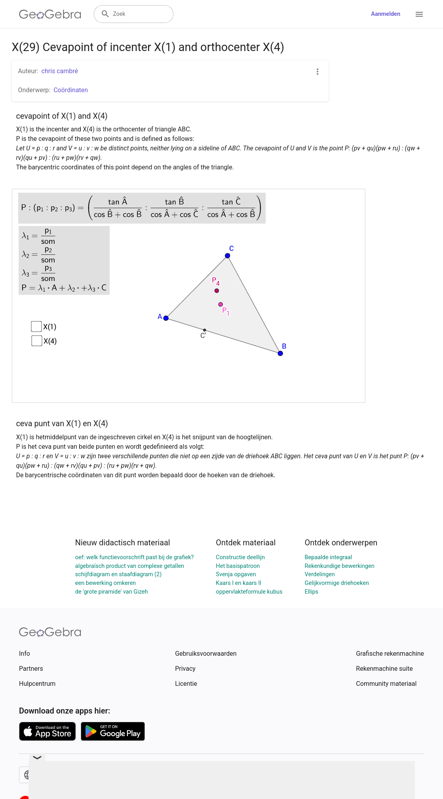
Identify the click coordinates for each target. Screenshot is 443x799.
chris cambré (60, 71)
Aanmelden (385, 14)
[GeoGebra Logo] (50, 14)
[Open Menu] (419, 14)
